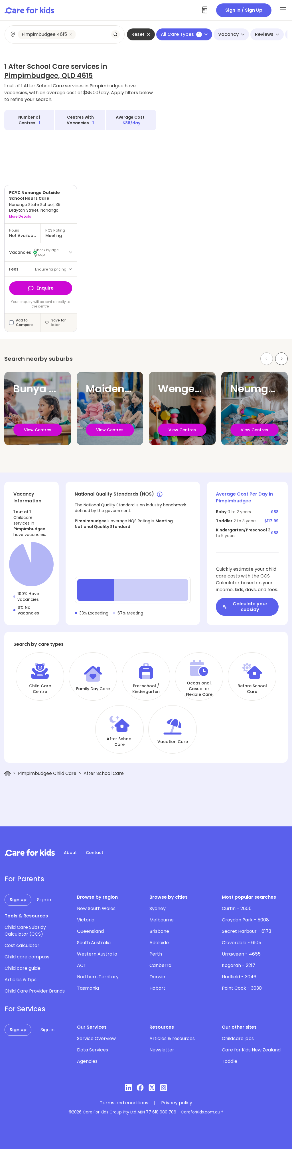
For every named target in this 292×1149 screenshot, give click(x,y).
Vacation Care (172, 741)
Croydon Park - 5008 (245, 920)
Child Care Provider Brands (35, 991)
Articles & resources (172, 1038)
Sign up (18, 899)
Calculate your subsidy (245, 607)
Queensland (90, 931)
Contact (94, 852)
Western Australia (97, 954)
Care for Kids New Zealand (251, 1050)
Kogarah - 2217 (238, 965)
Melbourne (161, 920)
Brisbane (159, 931)
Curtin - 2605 (237, 908)
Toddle (229, 1061)
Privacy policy (176, 1103)
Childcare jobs (238, 1038)
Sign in (44, 899)
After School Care (120, 741)
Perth (155, 954)
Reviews (267, 34)
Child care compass (27, 957)
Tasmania (88, 988)
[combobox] (65, 34)
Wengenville (190, 388)
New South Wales (96, 908)
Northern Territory (98, 976)
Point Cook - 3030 (242, 988)
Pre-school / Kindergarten (146, 688)
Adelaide (159, 942)
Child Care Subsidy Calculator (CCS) (25, 930)
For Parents (24, 879)
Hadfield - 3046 (239, 976)
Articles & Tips (20, 979)
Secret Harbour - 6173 (246, 931)
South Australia (94, 942)
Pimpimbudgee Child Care (47, 773)
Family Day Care (93, 689)
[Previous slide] (266, 358)
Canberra (160, 965)
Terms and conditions (124, 1103)
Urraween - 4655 (241, 954)
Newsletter (161, 1050)
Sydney (157, 908)
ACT (81, 965)
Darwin (157, 976)
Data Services (92, 1050)
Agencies (87, 1061)
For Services (25, 1009)
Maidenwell (115, 388)
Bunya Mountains (58, 388)
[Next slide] (281, 358)
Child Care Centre (40, 688)
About (70, 852)
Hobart (157, 988)
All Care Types (184, 34)
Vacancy (231, 34)
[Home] (7, 774)
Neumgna (255, 388)
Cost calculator (22, 945)
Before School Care (252, 688)
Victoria (85, 920)
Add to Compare (24, 322)
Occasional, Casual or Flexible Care (199, 688)
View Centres (37, 430)
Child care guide (22, 968)
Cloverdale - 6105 (241, 942)
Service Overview (96, 1038)
